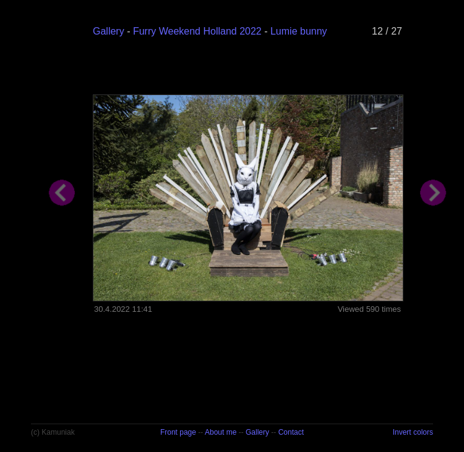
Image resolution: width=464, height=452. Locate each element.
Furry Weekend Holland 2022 (197, 31)
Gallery (108, 31)
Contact (291, 432)
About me (220, 432)
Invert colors (413, 432)
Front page (178, 432)
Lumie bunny (298, 31)
